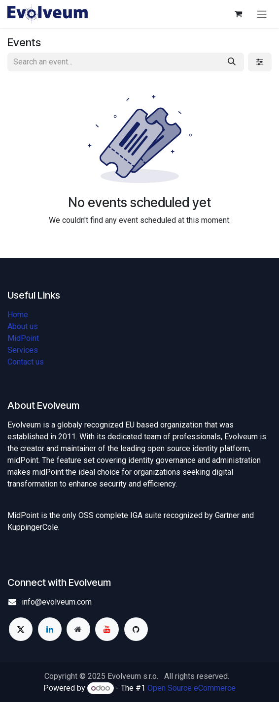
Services (22, 350)
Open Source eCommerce (191, 688)
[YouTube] (107, 629)
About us (22, 326)
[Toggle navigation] (262, 14)
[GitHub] (136, 629)
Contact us (25, 361)
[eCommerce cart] (238, 14)
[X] (21, 629)
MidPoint (23, 338)
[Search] (231, 62)
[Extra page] (78, 629)
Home (17, 314)
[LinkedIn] (50, 629)
